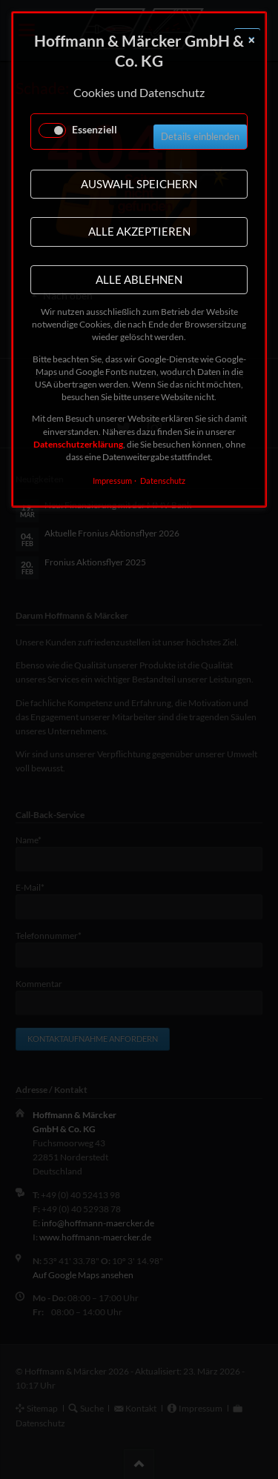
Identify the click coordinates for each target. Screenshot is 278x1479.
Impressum (112, 480)
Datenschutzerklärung (78, 444)
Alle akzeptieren (139, 231)
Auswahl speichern (139, 183)
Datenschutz (162, 480)
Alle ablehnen (139, 279)
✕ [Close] (251, 40)
